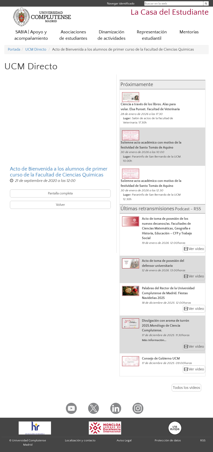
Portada (14, 49)
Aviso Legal (124, 440)
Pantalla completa (60, 193)
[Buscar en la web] (206, 3)
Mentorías (189, 32)
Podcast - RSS (188, 209)
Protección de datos (168, 440)
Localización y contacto (80, 440)
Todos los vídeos (186, 388)
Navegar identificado (120, 3)
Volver (60, 205)
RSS (202, 440)
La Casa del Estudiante (170, 12)
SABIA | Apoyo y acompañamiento (31, 35)
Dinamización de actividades (111, 35)
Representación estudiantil (152, 35)
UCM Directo (35, 49)
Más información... (154, 340)
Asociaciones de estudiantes (73, 35)
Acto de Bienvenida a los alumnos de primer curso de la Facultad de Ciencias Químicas (58, 172)
